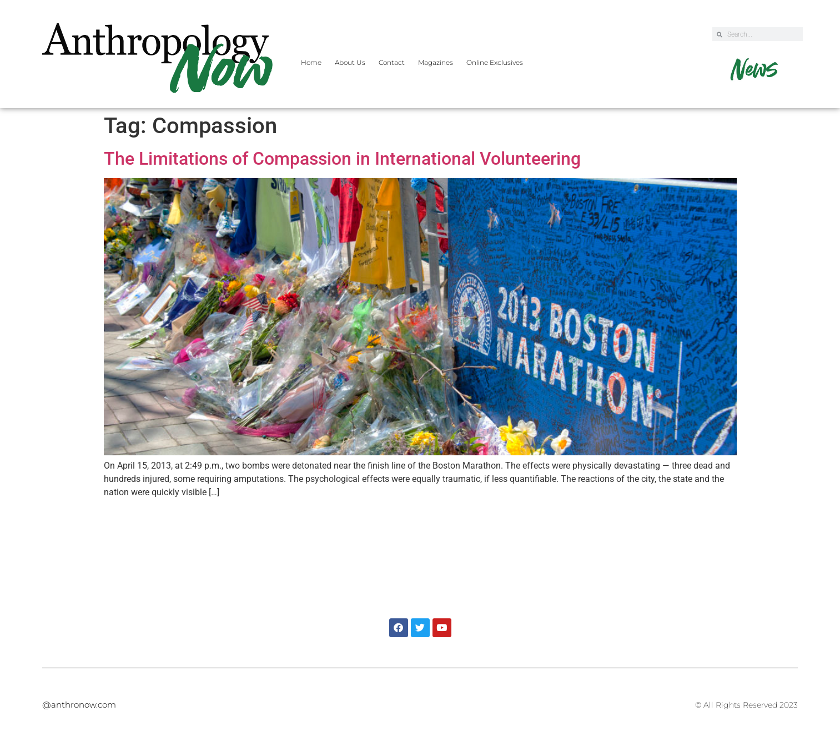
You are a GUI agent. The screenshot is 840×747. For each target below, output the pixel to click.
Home (311, 62)
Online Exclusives (494, 62)
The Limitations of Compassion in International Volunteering (342, 158)
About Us (350, 62)
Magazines (435, 62)
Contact (392, 62)
